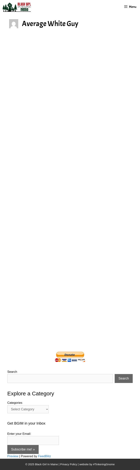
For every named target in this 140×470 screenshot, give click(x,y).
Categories (14, 402)
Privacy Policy (68, 464)
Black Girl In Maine (47, 464)
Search (12, 371)
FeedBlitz (44, 456)
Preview (12, 456)
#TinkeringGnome (104, 464)
